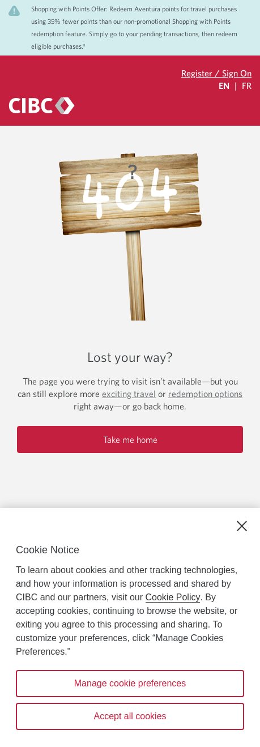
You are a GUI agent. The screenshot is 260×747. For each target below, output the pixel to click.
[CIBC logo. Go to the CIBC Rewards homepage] (41, 105)
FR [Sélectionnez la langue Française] (247, 85)
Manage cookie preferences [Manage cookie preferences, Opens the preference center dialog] (130, 683)
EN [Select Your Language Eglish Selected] (224, 85)
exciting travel (129, 393)
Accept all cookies (129, 716)
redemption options (205, 393)
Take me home (130, 439)
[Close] (242, 526)
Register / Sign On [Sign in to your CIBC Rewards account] (216, 73)
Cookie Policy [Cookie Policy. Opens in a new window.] (173, 597)
